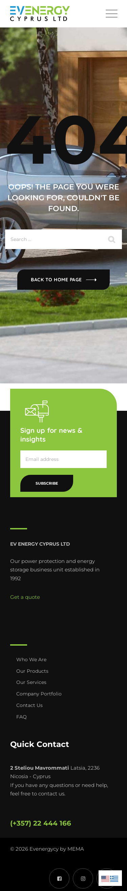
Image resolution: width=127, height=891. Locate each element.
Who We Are (31, 659)
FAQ (21, 717)
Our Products (32, 671)
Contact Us (29, 705)
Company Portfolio (39, 694)
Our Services (31, 682)
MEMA (75, 849)
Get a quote (25, 597)
